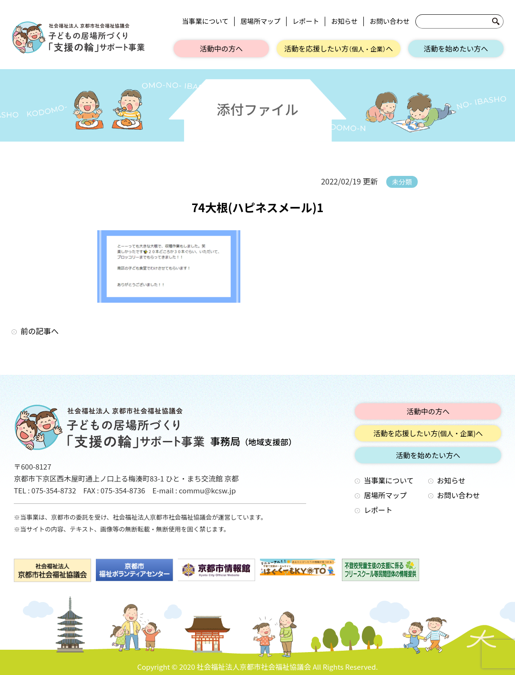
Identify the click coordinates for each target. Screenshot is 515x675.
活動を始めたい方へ (455, 48)
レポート (305, 21)
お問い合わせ (390, 21)
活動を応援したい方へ (338, 48)
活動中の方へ (221, 48)
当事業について (205, 21)
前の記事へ (40, 331)
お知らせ (344, 21)
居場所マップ (260, 21)
